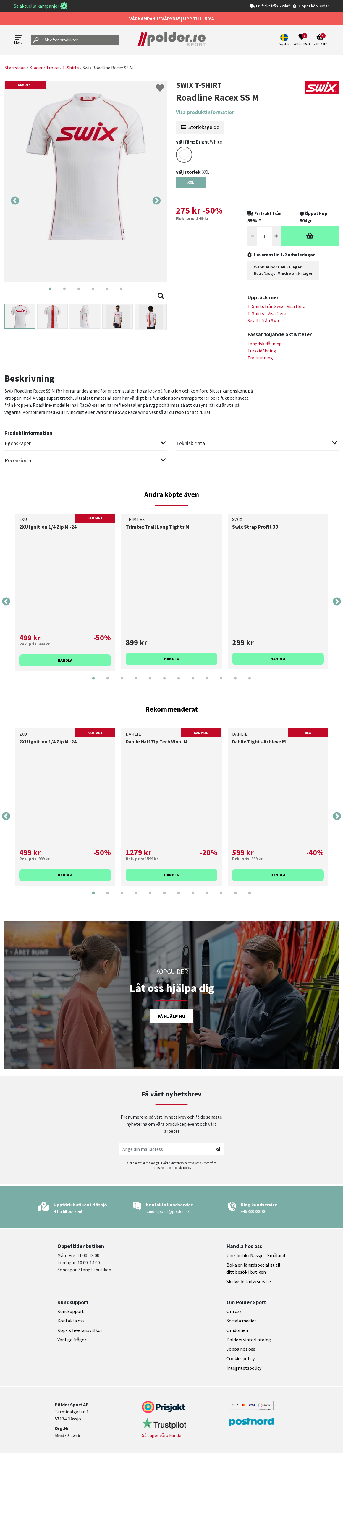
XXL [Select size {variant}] (190, 182)
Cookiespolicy (240, 1358)
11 (235, 683)
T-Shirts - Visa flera (266, 313)
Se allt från (263, 320)
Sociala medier (241, 1321)
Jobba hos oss (240, 1349)
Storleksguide (200, 127)
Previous (15, 201)
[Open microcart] (320, 40)
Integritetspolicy (243, 1368)
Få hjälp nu (171, 1016)
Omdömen (237, 1330)
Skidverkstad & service (248, 1281)
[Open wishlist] (302, 40)
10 (221, 683)
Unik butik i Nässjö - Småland (255, 1255)
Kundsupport (70, 1311)
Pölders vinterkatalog (248, 1339)
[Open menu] (18, 40)
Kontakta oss (71, 1321)
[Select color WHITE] (184, 155)
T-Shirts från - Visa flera (276, 306)
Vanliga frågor (71, 1339)
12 (249, 683)
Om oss (234, 1311)
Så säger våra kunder (162, 1435)
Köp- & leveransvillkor (79, 1330)
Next (156, 201)
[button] (284, 40)
